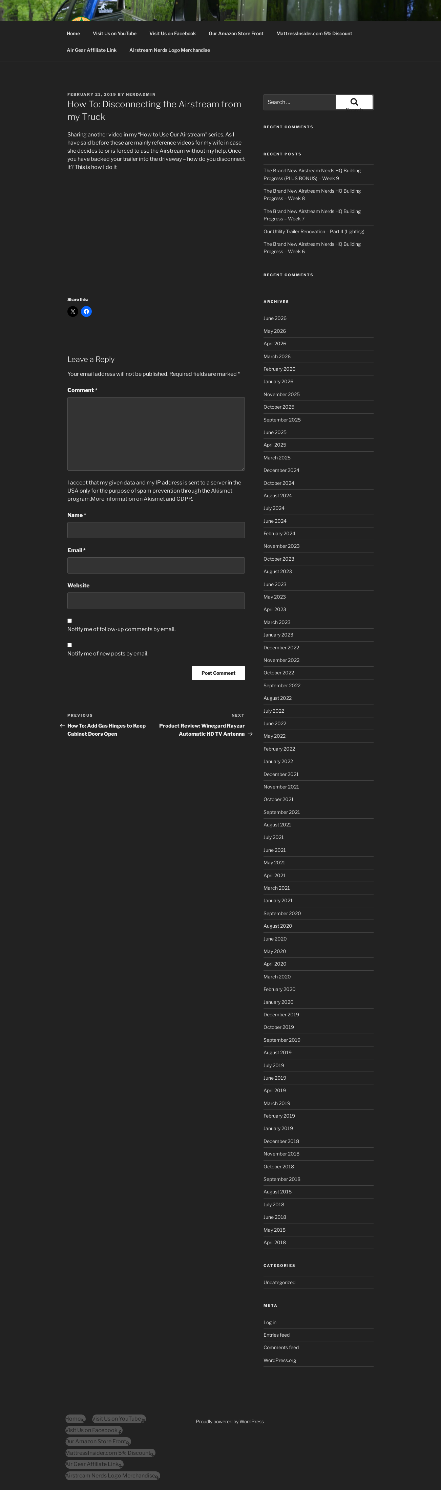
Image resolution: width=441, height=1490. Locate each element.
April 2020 (275, 964)
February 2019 (279, 1116)
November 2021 (281, 787)
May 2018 (275, 1230)
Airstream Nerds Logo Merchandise (169, 50)
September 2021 (282, 812)
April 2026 (275, 343)
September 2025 (282, 420)
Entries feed (277, 1335)
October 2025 (279, 407)
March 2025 (277, 457)
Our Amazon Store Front (236, 33)
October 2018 (279, 1166)
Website (78, 585)
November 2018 (281, 1154)
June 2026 (275, 318)
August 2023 (278, 571)
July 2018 (274, 1204)
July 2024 (274, 508)
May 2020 (275, 951)
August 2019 (278, 1052)
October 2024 (279, 483)
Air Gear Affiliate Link (92, 50)
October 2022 (279, 672)
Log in (270, 1322)
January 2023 (278, 635)
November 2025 (282, 394)
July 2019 (274, 1065)
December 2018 (281, 1141)
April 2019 (275, 1090)
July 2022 (274, 711)
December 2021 (281, 774)
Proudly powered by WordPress (230, 1421)
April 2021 (275, 875)
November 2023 (282, 546)
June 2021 (275, 850)
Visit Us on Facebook (172, 33)
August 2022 (278, 698)
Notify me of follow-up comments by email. (121, 629)
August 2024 (278, 495)
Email (76, 550)
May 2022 (275, 736)
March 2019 (277, 1103)
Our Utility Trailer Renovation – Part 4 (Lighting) (314, 231)
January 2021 (278, 900)
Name (76, 515)
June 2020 (275, 939)
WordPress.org (280, 1360)
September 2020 (282, 913)
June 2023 (275, 584)
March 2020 (277, 976)
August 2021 (277, 824)
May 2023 (275, 597)
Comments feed (281, 1347)
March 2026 (277, 356)
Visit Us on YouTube (114, 33)
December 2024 (281, 470)
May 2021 (274, 862)
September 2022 (282, 685)
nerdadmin (141, 94)
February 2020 (280, 989)
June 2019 (275, 1078)
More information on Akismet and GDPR (141, 499)
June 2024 (275, 521)
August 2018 (278, 1191)
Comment (82, 390)
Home (73, 33)
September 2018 (282, 1179)
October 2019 (279, 1027)
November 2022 (281, 660)
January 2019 (278, 1128)
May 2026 (275, 331)
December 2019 (281, 1014)
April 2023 (275, 609)
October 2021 (279, 799)
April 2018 (275, 1242)
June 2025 (275, 432)
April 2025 (275, 445)
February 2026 (279, 369)
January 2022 (278, 761)
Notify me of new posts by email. (107, 653)
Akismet (221, 491)
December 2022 (281, 647)
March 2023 (277, 622)
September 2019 (282, 1040)
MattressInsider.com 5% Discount (314, 33)
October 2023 (279, 559)
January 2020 (279, 1002)
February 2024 (279, 533)
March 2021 (277, 888)
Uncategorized (279, 1282)
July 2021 (274, 837)
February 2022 (279, 749)
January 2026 (278, 381)
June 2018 (275, 1217)
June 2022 (275, 723)
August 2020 (278, 926)
